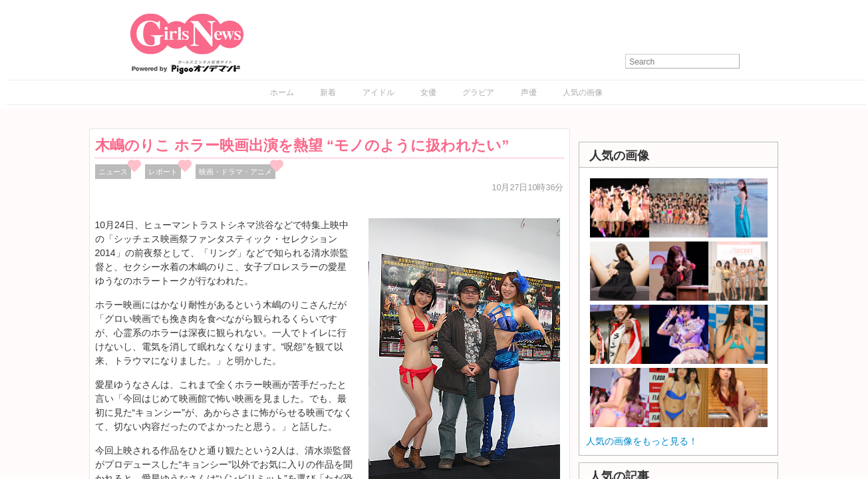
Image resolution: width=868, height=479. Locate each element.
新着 (328, 92)
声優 (529, 92)
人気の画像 (583, 92)
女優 (428, 92)
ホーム (282, 92)
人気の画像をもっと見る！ (642, 441)
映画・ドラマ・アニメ (235, 172)
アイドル (378, 92)
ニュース (113, 172)
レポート (163, 172)
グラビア (478, 92)
